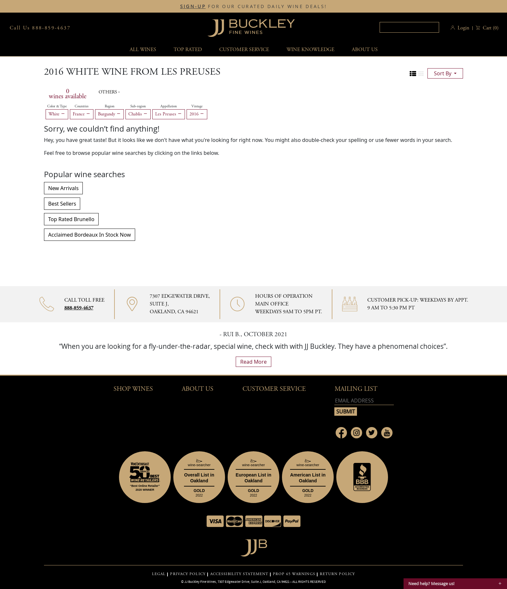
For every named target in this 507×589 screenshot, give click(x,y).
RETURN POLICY (337, 574)
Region (109, 106)
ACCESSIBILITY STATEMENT (239, 574)
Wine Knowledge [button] (310, 49)
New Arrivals (63, 188)
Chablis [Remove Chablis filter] (138, 114)
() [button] (490, 28)
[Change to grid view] (421, 73)
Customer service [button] (244, 49)
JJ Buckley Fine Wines (200, 581)
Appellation (168, 106)
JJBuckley (251, 28)
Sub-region (138, 106)
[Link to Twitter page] (371, 432)
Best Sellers (62, 203)
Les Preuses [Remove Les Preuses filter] (168, 114)
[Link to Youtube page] (387, 432)
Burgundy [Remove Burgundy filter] (109, 114)
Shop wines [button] (133, 389)
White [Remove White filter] (57, 114)
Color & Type (57, 106)
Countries (82, 106)
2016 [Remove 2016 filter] (196, 114)
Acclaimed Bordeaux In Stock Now (89, 234)
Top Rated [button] (188, 49)
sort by (443, 73)
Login (463, 28)
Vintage (196, 106)
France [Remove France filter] (82, 114)
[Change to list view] (413, 73)
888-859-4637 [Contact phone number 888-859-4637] (78, 308)
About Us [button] (365, 49)
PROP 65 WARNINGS (294, 574)
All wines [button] (143, 49)
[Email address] (364, 400)
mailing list (356, 389)
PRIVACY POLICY (187, 574)
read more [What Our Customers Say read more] (253, 361)
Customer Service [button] (274, 389)
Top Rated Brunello (71, 219)
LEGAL (159, 574)
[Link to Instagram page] (356, 432)
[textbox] (409, 27)
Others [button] (108, 92)
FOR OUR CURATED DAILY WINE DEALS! (253, 6)
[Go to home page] (253, 546)
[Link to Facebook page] (341, 432)
